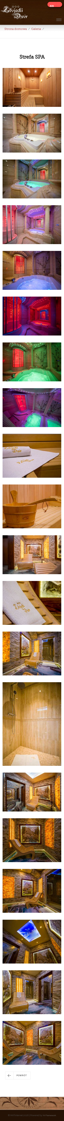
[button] (18, 1075)
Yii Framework (49, 1115)
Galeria (36, 29)
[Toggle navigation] (58, 19)
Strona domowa (15, 29)
